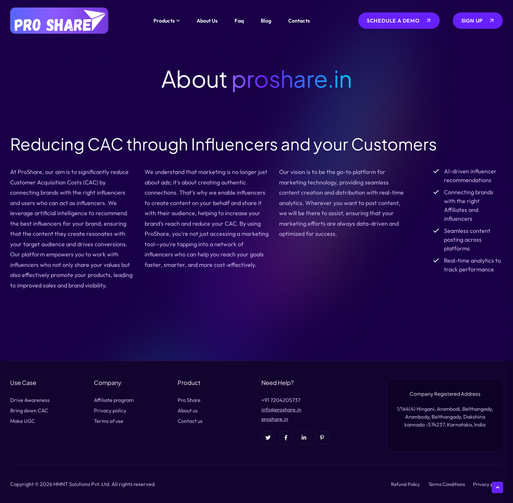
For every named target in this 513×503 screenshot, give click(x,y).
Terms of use (108, 421)
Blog (266, 20)
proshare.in (274, 419)
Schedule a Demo (393, 20)
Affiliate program (114, 400)
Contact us (190, 421)
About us (188, 410)
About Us (207, 20)
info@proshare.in (281, 409)
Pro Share (189, 400)
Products (164, 20)
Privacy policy (110, 410)
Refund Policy (405, 484)
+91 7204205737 (280, 400)
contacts (299, 20)
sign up (472, 20)
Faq (239, 20)
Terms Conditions (446, 484)
